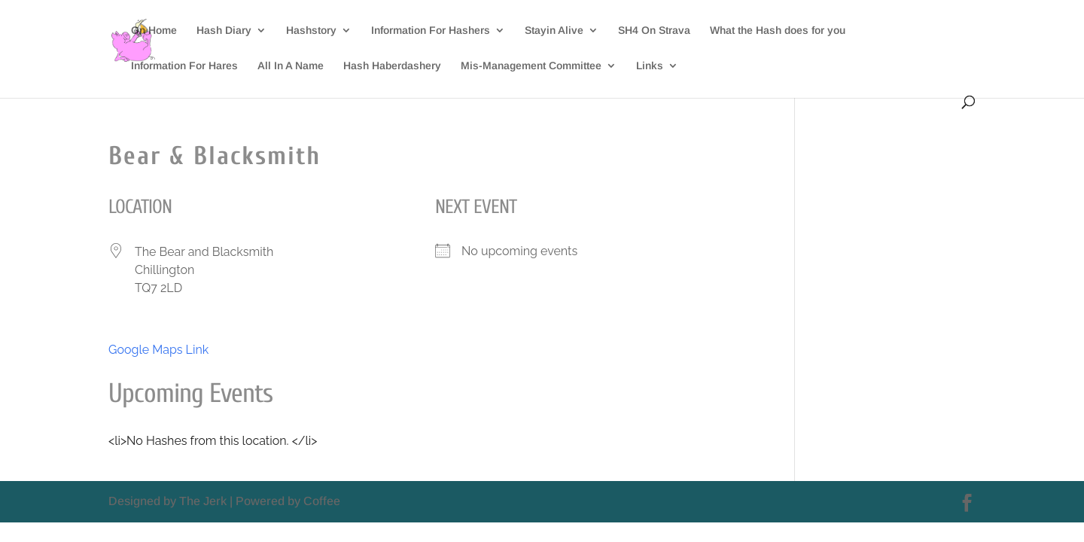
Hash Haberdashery (392, 66)
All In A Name (290, 66)
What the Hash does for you (777, 30)
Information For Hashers (430, 30)
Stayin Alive (554, 30)
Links (649, 66)
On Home (154, 30)
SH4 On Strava (654, 30)
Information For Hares (184, 66)
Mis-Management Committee (531, 66)
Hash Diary (223, 30)
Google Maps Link (158, 350)
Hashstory (311, 30)
